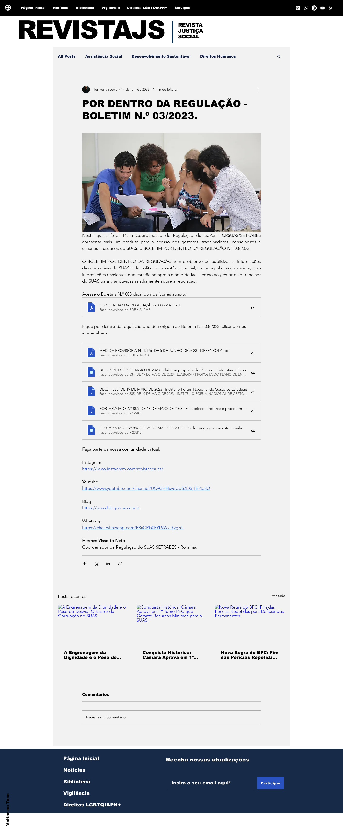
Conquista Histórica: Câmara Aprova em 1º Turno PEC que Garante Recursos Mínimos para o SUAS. (170, 655)
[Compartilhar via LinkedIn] (108, 563)
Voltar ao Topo (8, 809)
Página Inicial (81, 758)
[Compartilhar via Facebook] (84, 563)
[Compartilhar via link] (120, 563)
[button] (279, 56)
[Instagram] (314, 8)
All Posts (67, 56)
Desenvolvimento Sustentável (161, 56)
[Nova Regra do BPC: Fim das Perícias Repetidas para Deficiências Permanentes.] (250, 624)
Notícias (74, 770)
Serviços (74, 816)
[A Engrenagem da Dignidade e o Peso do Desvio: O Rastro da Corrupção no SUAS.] (93, 624)
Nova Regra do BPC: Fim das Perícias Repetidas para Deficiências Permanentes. (250, 655)
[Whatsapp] (306, 8)
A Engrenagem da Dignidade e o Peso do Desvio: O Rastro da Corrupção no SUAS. (90, 655)
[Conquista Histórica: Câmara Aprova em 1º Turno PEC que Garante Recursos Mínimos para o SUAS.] (172, 624)
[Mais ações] (258, 89)
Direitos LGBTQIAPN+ (88, 804)
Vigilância (76, 793)
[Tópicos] (297, 8)
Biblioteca (76, 781)
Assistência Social (103, 56)
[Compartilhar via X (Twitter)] (96, 563)
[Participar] (270, 783)
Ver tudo (278, 596)
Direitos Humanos (218, 56)
